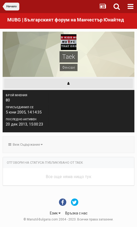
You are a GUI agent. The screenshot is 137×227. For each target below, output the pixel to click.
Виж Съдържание (25, 144)
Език (55, 213)
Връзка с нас (76, 213)
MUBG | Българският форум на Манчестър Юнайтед (65, 19)
